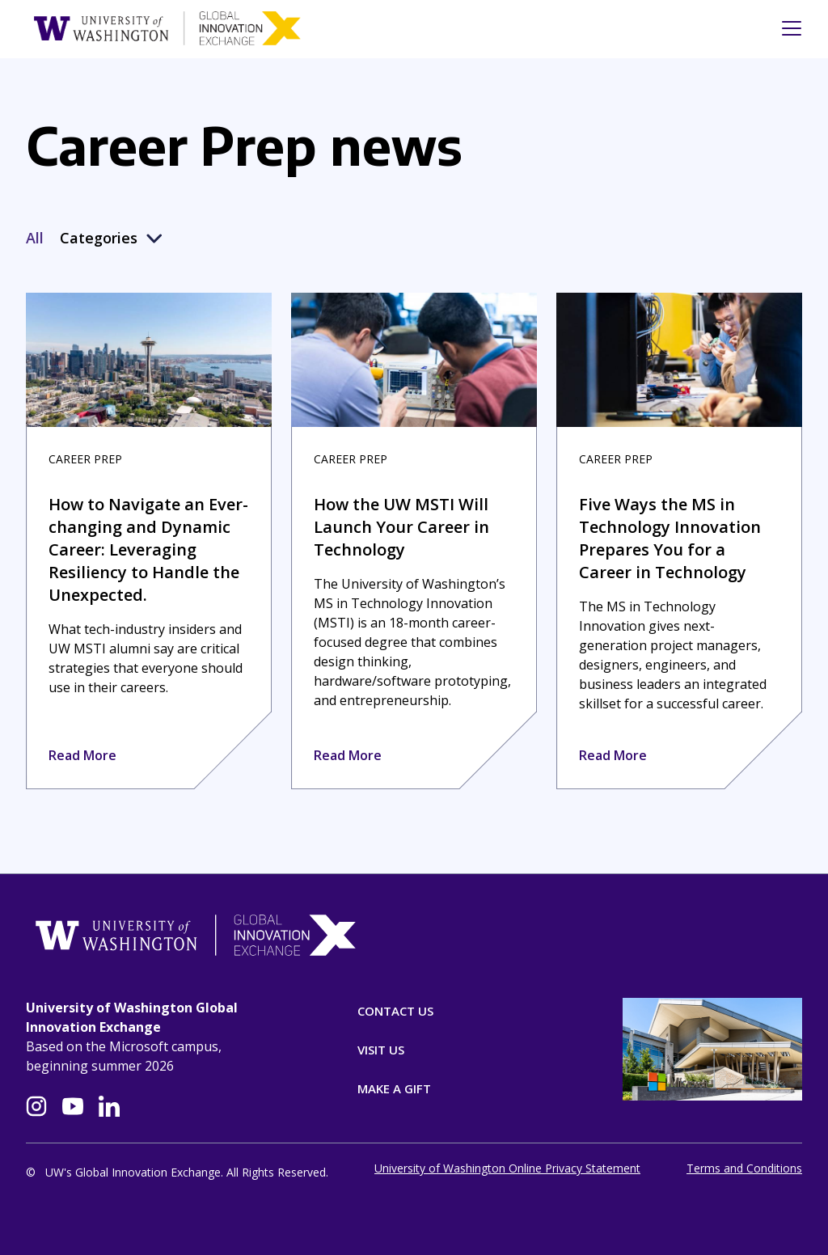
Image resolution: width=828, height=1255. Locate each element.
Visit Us (380, 1050)
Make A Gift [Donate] (394, 1088)
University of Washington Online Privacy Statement (507, 1172)
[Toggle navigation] (786, 28)
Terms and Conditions (744, 1172)
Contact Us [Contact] (395, 1011)
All (35, 237)
